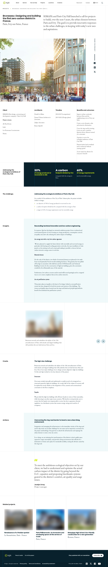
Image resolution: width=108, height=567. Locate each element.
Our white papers (29, 555)
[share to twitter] (95, 72)
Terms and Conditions (35, 563)
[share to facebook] (95, 63)
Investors (59, 2)
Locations (51, 2)
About (17, 2)
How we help (33, 2)
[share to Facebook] (95, 564)
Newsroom (79, 2)
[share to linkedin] (95, 67)
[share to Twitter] (91, 564)
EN (95, 2)
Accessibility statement (48, 563)
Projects (43, 2)
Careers (88, 2)
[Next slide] (103, 341)
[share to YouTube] (99, 564)
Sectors (25, 2)
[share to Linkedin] (87, 564)
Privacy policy (23, 563)
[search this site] (102, 3)
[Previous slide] (98, 341)
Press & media (19, 555)
